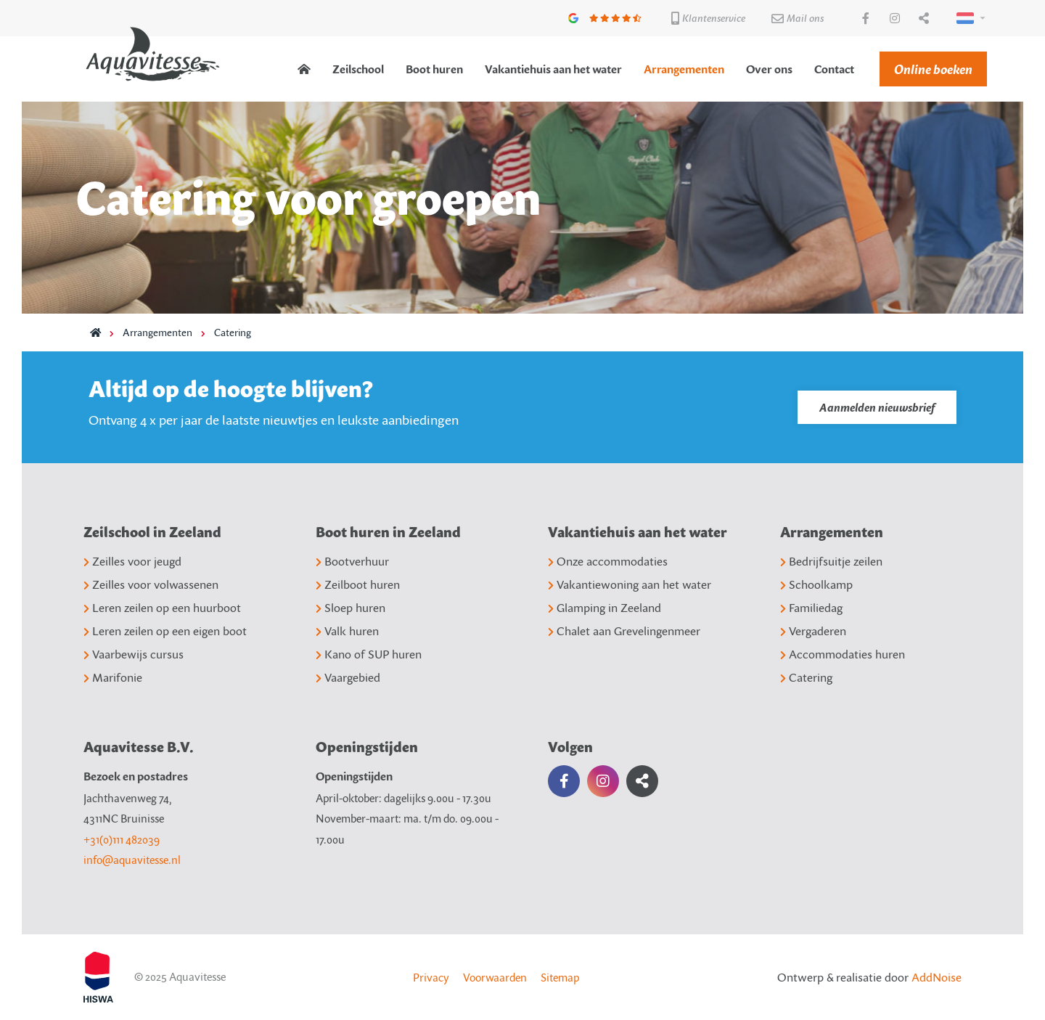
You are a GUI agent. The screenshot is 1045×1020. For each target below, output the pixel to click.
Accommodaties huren (842, 654)
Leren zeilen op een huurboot (162, 608)
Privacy (431, 977)
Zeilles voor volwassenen (150, 584)
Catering (232, 332)
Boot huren (434, 69)
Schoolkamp (816, 584)
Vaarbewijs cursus (133, 654)
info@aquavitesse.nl (132, 859)
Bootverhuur (352, 561)
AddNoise (936, 977)
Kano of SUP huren (369, 654)
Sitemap (560, 977)
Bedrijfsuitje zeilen (831, 561)
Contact (834, 69)
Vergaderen (813, 631)
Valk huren (347, 631)
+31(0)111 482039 (121, 839)
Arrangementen (684, 69)
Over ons (769, 69)
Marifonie (112, 677)
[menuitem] (304, 69)
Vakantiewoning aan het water (629, 584)
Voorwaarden (495, 977)
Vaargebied (348, 677)
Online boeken (933, 69)
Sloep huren (350, 608)
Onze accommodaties (608, 561)
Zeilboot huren (358, 584)
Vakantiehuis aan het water (553, 69)
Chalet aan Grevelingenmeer (624, 631)
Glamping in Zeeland (604, 608)
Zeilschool (358, 69)
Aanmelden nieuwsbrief (877, 407)
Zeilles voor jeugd (132, 561)
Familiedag (811, 608)
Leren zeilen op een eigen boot (165, 631)
